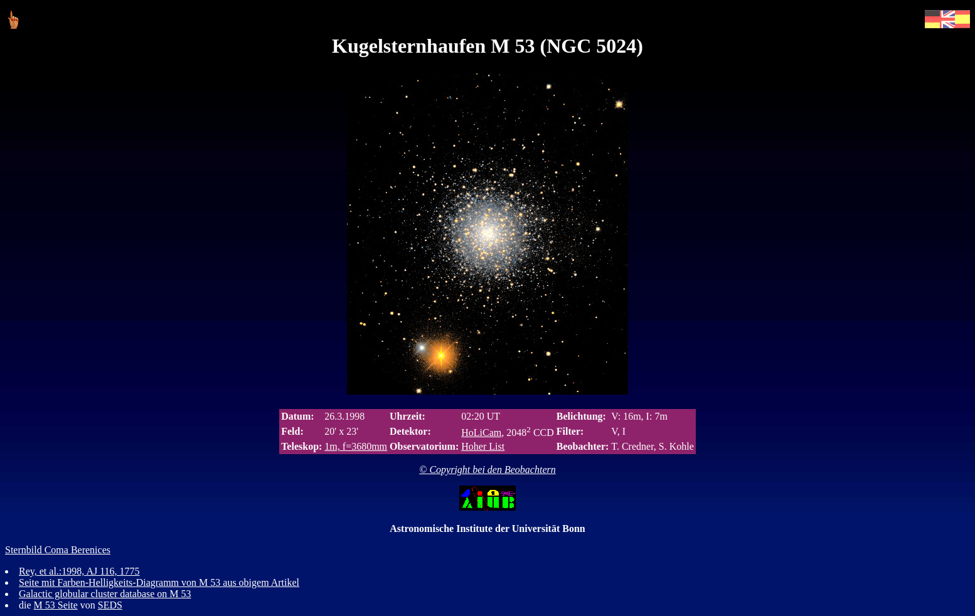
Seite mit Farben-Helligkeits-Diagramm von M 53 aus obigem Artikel (159, 582)
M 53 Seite (56, 605)
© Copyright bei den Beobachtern (487, 469)
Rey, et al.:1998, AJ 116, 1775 (79, 571)
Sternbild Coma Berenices (57, 549)
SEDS (110, 605)
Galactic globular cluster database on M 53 (105, 593)
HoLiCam (481, 432)
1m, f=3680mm (355, 446)
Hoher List (482, 446)
